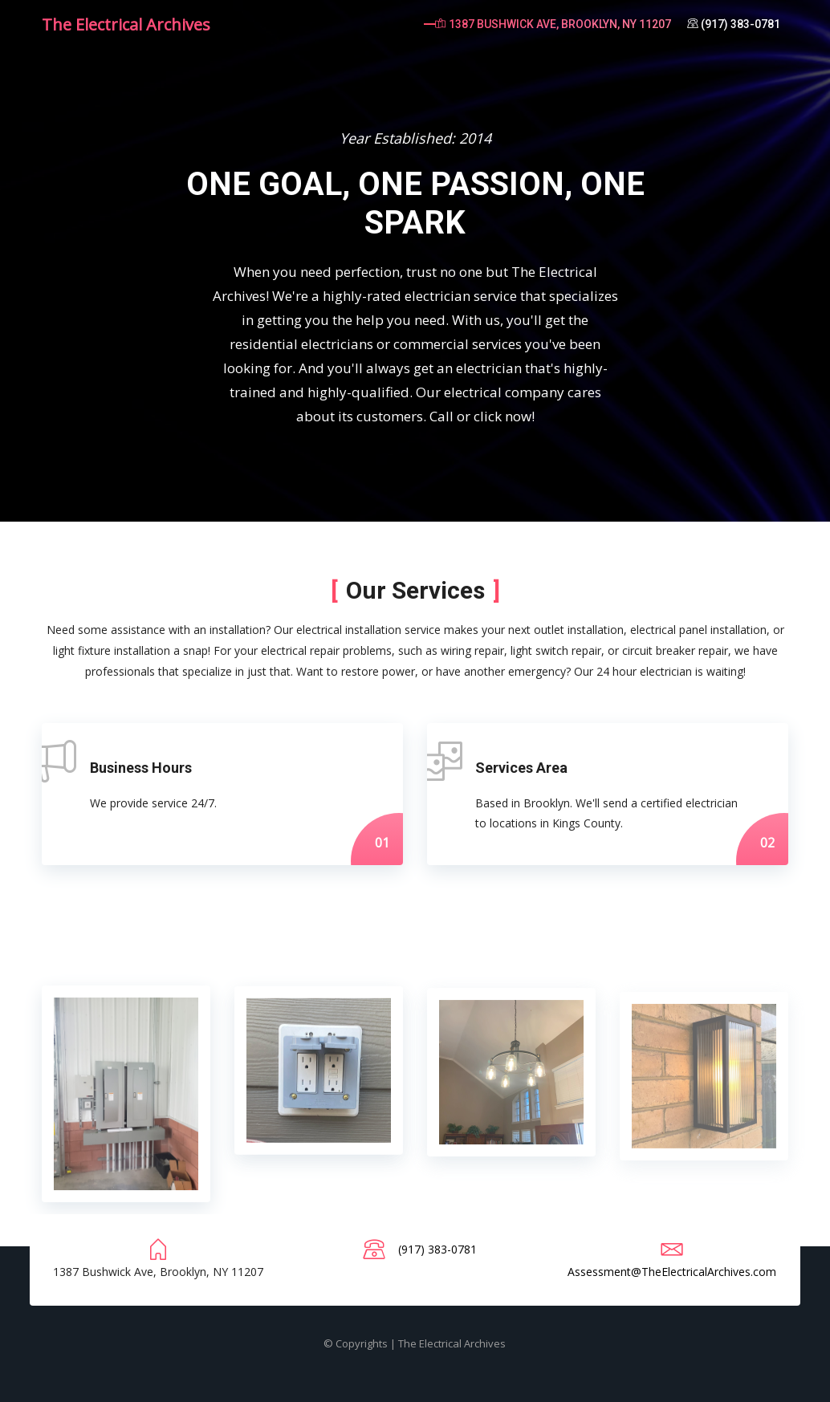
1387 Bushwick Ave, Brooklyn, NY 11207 (553, 24)
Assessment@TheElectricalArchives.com (672, 1271)
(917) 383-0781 (733, 24)
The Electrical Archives (126, 24)
